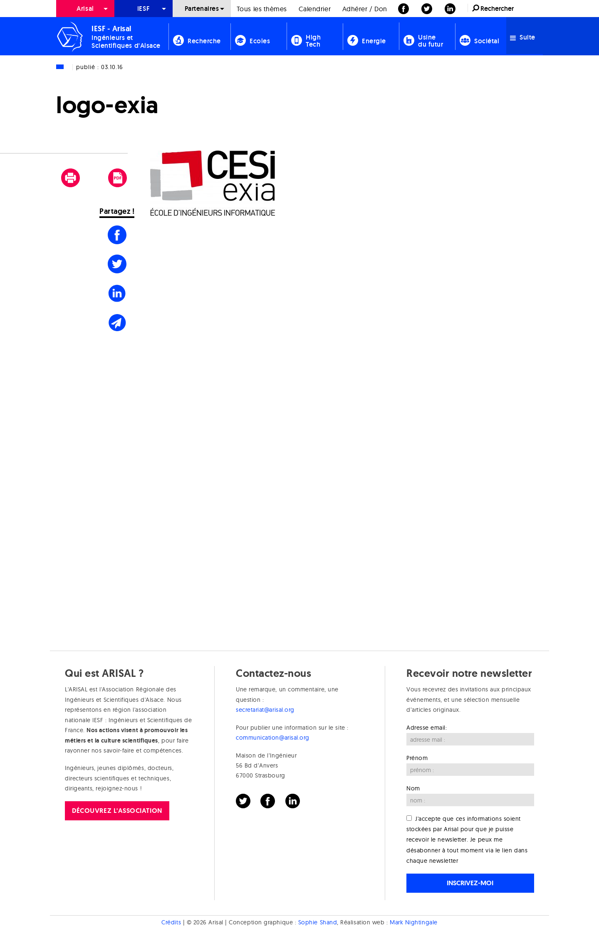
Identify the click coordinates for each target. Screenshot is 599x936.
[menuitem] (85, 8)
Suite (522, 37)
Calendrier (315, 9)
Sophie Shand (317, 922)
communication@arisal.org (272, 737)
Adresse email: (426, 727)
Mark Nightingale (414, 922)
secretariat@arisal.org (265, 709)
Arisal (85, 8)
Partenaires (202, 8)
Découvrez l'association (117, 810)
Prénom (417, 758)
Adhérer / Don (364, 9)
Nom (413, 788)
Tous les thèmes (262, 9)
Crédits (171, 922)
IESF (143, 8)
